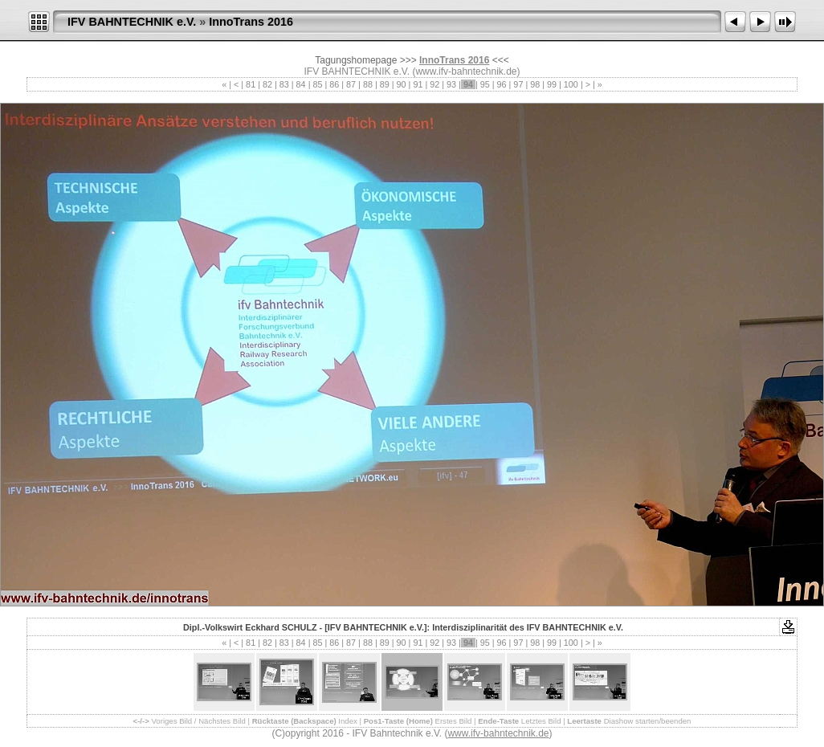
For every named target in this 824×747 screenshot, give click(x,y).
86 (334, 84)
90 (401, 84)
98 (535, 84)
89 (384, 84)
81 (250, 84)
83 (284, 84)
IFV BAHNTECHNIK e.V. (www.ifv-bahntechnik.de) (412, 71)
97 (518, 84)
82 (267, 84)
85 (317, 84)
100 (571, 84)
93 (451, 84)
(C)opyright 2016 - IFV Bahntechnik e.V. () (411, 733)
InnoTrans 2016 (251, 21)
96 (502, 84)
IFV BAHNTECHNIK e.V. (131, 21)
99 (552, 84)
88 (368, 84)
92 (434, 84)
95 (485, 84)
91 (417, 84)
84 (301, 84)
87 (351, 84)
